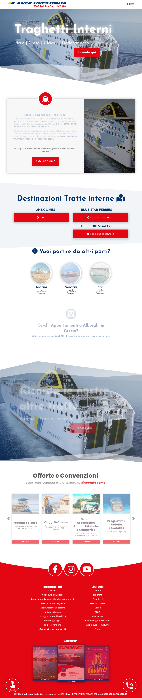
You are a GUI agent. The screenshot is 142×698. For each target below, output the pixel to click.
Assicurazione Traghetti (53, 603)
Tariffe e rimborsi (52, 624)
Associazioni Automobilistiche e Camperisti (52, 599)
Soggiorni (97, 599)
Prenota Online (97, 603)
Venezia (71, 287)
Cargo (97, 607)
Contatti (52, 590)
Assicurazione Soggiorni (52, 607)
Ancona (41, 287)
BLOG (97, 612)
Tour (97, 629)
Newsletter (97, 616)
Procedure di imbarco (53, 594)
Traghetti (97, 594)
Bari (100, 287)
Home (98, 590)
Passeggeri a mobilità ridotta (52, 616)
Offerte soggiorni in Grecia (97, 620)
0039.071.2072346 (117, 694)
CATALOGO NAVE (45, 161)
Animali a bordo (53, 612)
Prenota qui (86, 52)
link (68, 694)
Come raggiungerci (52, 620)
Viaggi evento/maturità (98, 624)
